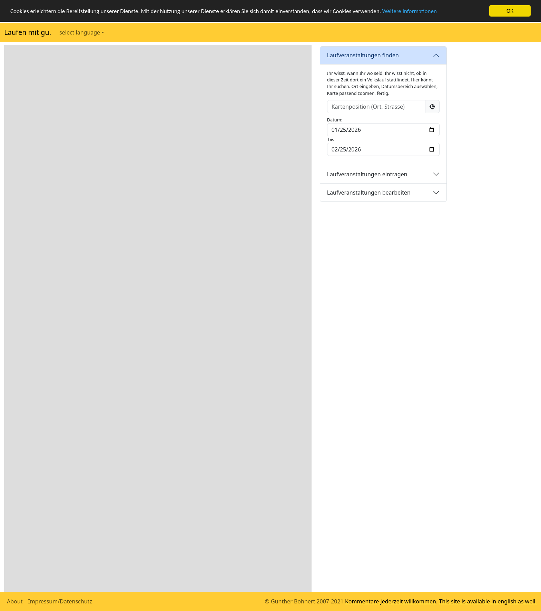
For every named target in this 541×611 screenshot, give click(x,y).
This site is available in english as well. (488, 601)
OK (509, 10)
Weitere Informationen (409, 11)
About (14, 601)
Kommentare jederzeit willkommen (390, 601)
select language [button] (79, 32)
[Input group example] (376, 106)
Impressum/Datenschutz (60, 601)
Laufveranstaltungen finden (363, 55)
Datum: (335, 120)
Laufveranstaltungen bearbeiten (369, 192)
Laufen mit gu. (27, 32)
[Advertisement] (496, 148)
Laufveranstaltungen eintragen (367, 174)
